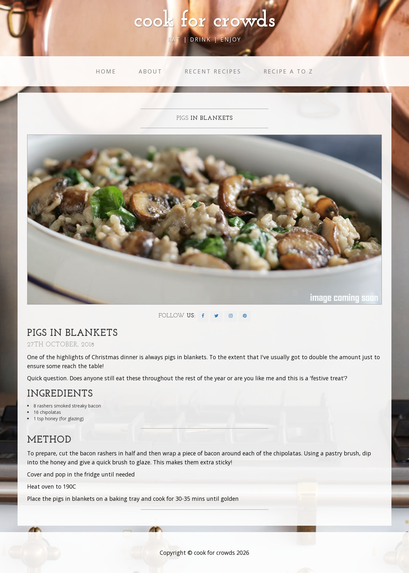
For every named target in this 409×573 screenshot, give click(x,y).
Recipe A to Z (288, 71)
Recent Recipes (213, 71)
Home (106, 71)
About (150, 71)
